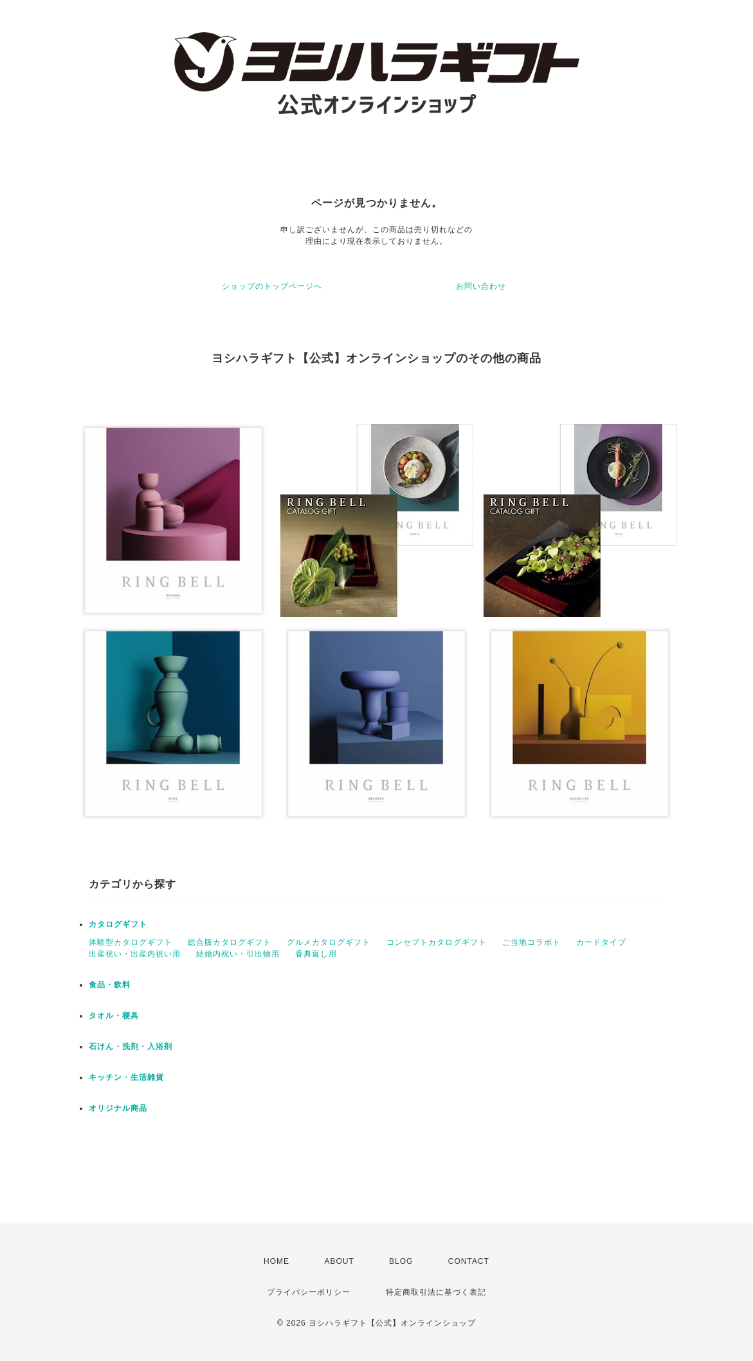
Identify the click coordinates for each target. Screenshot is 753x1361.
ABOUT (339, 1261)
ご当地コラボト (531, 942)
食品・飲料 (110, 984)
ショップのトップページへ (272, 286)
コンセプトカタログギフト (436, 942)
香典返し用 (316, 953)
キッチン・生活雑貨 (126, 1077)
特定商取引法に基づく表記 (436, 1292)
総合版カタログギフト (229, 942)
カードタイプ (601, 942)
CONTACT (468, 1261)
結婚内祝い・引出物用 (238, 953)
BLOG (401, 1261)
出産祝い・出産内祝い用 (135, 953)
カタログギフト (118, 924)
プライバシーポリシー (308, 1292)
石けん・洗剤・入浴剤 (130, 1046)
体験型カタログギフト (130, 942)
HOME (276, 1261)
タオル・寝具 (114, 1015)
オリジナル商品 (118, 1108)
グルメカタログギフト (328, 942)
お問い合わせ (481, 286)
